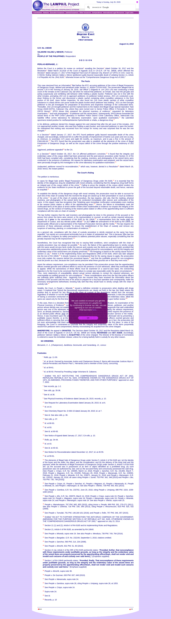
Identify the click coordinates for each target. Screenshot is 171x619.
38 (59, 255)
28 (95, 204)
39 (89, 257)
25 (80, 184)
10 (48, 113)
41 (133, 270)
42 (83, 275)
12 (119, 117)
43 (48, 283)
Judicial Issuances (71, 12)
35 (78, 244)
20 (106, 153)
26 (48, 189)
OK (88, 318)
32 (115, 223)
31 (83, 221)
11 (68, 113)
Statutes (46, 12)
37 (50, 253)
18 (63, 149)
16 (49, 140)
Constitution (37, 12)
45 (126, 298)
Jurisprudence (97, 12)
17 (41, 145)
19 (49, 153)
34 (74, 238)
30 (95, 219)
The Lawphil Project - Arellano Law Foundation (51, 605)
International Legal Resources (113, 12)
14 (45, 130)
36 (88, 251)
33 (90, 227)
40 (128, 260)
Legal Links (129, 12)
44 (73, 287)
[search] (109, 7)
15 (49, 134)
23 (118, 166)
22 (79, 166)
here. (94, 310)
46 (64, 304)
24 (113, 180)
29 (76, 210)
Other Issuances (85, 12)
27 (49, 197)
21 (115, 162)
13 (114, 119)
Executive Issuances (57, 12)
